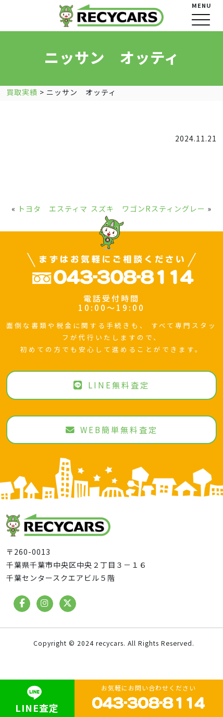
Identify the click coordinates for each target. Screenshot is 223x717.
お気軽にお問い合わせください (148, 696)
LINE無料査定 (111, 384)
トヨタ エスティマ (53, 208)
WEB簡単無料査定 (112, 429)
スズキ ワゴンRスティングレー (148, 208)
